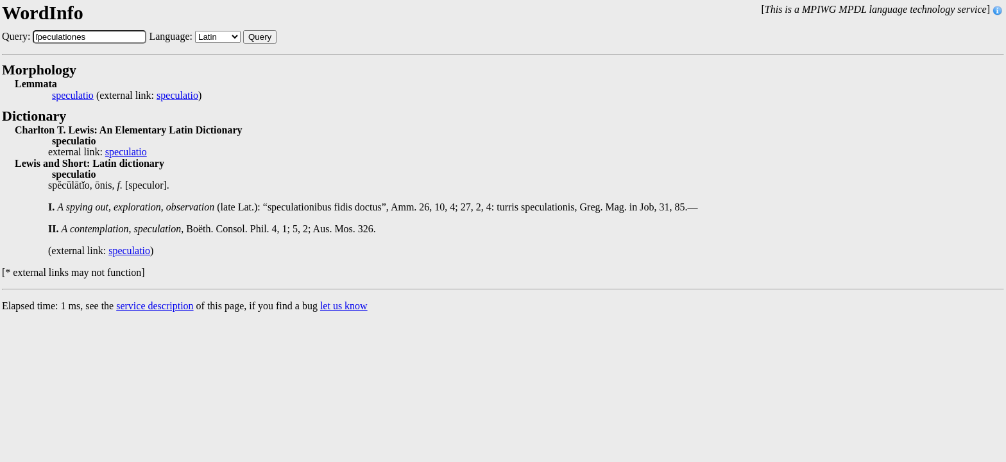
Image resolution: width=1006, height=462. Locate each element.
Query (259, 37)
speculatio (73, 95)
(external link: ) (126, 95)
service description (154, 305)
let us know (344, 305)
